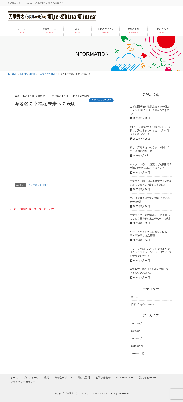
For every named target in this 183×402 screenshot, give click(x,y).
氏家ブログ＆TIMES (101, 100)
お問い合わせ (103, 377)
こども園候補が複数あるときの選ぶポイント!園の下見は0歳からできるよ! (150, 110)
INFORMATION (124, 377)
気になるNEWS (148, 377)
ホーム (14, 377)
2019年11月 (137, 353)
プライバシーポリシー (22, 381)
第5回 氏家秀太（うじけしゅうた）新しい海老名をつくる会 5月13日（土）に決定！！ (150, 130)
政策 (46, 377)
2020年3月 (137, 338)
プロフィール (30, 377)
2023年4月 (137, 323)
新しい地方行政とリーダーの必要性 (34, 209)
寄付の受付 (84, 377)
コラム (135, 296)
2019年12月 (137, 346)
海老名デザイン (63, 377)
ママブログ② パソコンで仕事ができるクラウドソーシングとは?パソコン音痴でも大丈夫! (150, 252)
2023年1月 (137, 331)
